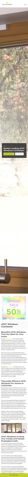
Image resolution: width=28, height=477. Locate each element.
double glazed (9, 338)
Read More (21, 153)
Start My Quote (11, 153)
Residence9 (10, 366)
